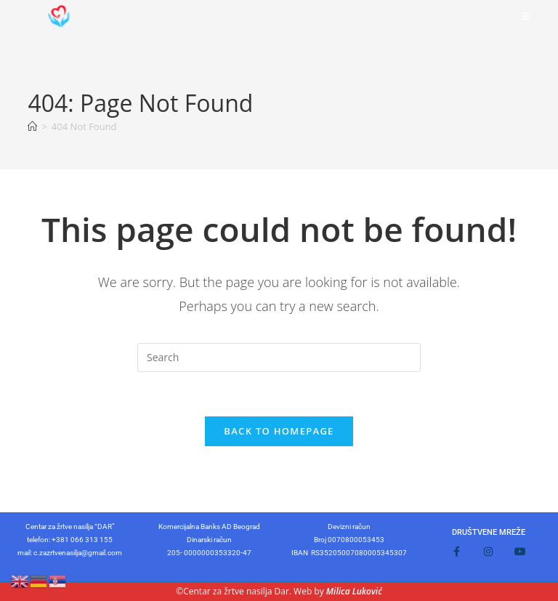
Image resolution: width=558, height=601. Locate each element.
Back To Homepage (278, 430)
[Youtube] (520, 551)
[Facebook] (456, 551)
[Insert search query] (279, 357)
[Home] (32, 126)
